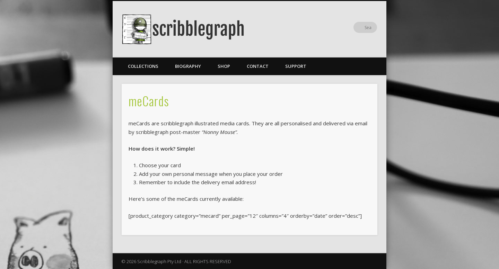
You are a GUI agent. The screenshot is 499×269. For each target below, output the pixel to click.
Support (295, 66)
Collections (143, 66)
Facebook (357, 27)
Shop (224, 66)
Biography (188, 66)
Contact (258, 66)
